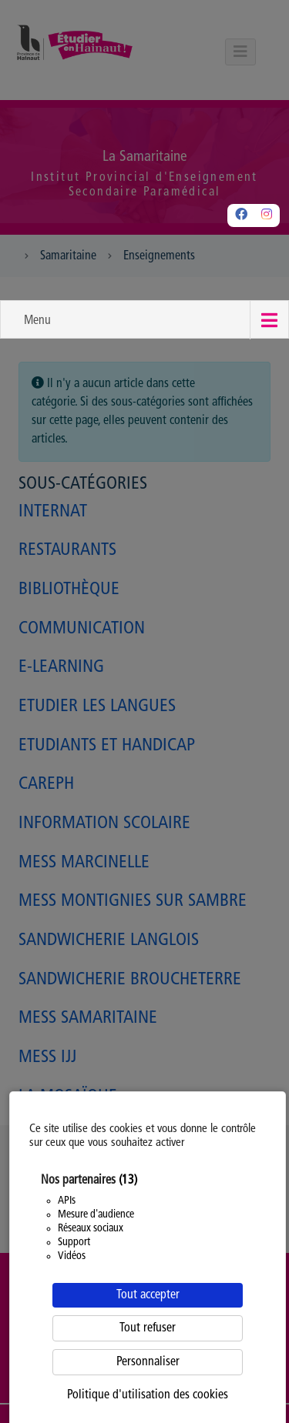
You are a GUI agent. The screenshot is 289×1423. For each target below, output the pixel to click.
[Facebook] (241, 215)
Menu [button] (37, 321)
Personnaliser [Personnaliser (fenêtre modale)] (148, 1362)
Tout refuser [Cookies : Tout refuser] (147, 1328)
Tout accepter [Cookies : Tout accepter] (148, 1295)
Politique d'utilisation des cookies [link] (147, 1395)
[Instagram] (266, 215)
